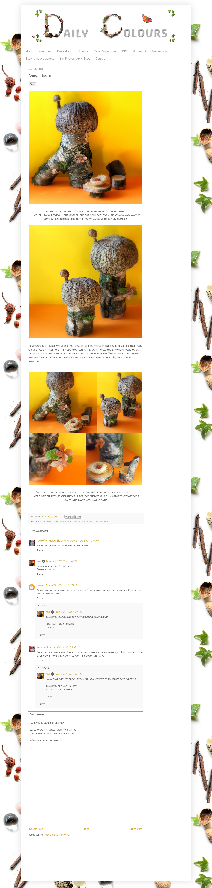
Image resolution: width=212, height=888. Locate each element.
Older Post (135, 829)
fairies (47, 521)
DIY (124, 51)
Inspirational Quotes (40, 58)
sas (43, 516)
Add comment (37, 714)
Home (29, 51)
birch (40, 521)
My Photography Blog (75, 58)
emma (40, 585)
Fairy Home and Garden (72, 51)
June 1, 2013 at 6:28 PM (68, 674)
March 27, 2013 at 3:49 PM (62, 561)
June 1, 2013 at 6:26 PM (68, 612)
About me (45, 51)
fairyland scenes (76, 521)
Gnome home (92, 521)
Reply (40, 550)
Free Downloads (105, 51)
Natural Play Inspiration (150, 51)
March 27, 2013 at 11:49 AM (83, 540)
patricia (41, 647)
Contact (101, 58)
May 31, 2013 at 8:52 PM (61, 647)
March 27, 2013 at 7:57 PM (61, 585)
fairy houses (59, 521)
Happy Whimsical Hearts (51, 540)
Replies (45, 605)
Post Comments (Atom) (57, 834)
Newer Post (36, 829)
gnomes (104, 521)
